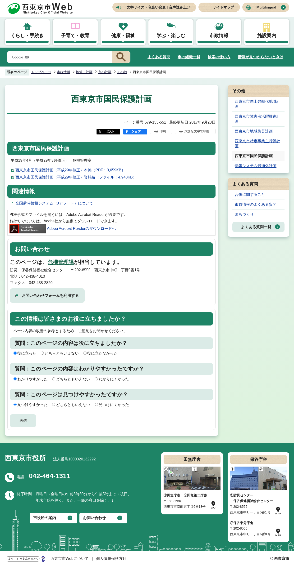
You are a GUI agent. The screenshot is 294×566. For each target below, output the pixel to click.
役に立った (26, 353)
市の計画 (104, 72)
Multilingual (266, 7)
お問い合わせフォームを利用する (50, 296)
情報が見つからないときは (260, 57)
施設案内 (266, 35)
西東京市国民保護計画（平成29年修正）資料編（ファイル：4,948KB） (76, 177)
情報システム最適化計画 (255, 166)
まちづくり (244, 214)
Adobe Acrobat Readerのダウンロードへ (62, 229)
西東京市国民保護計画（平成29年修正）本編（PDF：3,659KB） (70, 170)
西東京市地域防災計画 (254, 131)
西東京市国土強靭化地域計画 (257, 103)
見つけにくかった (114, 405)
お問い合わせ (94, 518)
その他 (122, 72)
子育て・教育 (75, 35)
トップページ (41, 72)
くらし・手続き (27, 35)
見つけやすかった (32, 405)
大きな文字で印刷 (196, 131)
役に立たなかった (102, 353)
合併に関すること (250, 194)
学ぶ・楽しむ (171, 35)
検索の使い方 (219, 57)
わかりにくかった (114, 379)
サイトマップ (223, 7)
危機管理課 (61, 262)
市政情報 (218, 35)
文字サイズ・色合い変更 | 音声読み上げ (158, 7)
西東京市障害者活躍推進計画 (257, 118)
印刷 (163, 131)
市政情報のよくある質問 (255, 204)
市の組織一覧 (189, 57)
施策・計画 (84, 72)
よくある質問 (158, 57)
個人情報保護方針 (111, 559)
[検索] (59, 57)
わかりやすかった (32, 379)
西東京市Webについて (70, 559)
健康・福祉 (123, 35)
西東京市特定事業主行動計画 (257, 143)
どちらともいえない (62, 353)
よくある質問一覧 (256, 227)
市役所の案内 (44, 518)
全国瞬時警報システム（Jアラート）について (54, 203)
